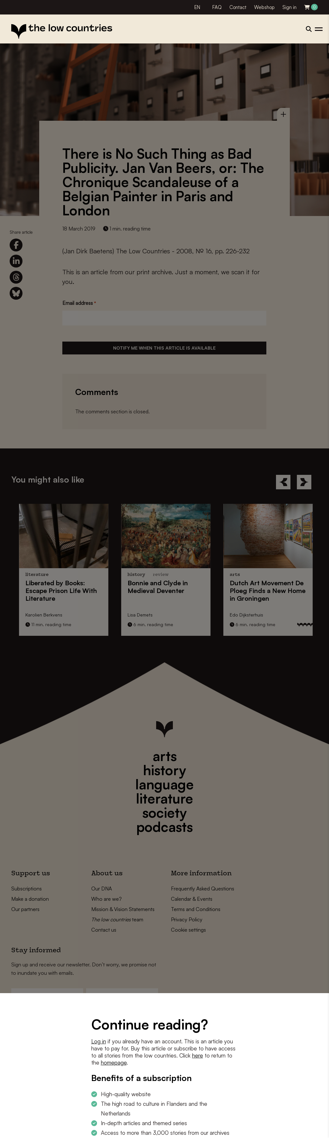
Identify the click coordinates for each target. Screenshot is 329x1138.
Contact (237, 7)
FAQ (217, 7)
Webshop (264, 7)
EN (197, 7)
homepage (114, 1062)
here (197, 1055)
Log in (98, 1041)
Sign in (289, 7)
